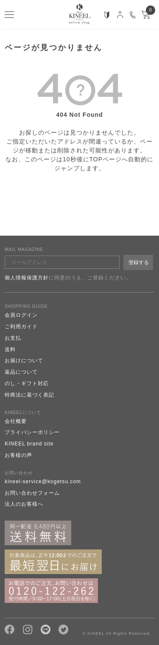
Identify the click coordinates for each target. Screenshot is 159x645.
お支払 (13, 338)
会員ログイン (21, 315)
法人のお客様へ (24, 504)
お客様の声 (18, 455)
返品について (21, 372)
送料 (10, 349)
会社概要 (16, 421)
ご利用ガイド (21, 327)
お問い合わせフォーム (32, 493)
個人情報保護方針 (27, 278)
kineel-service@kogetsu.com (43, 481)
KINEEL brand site (29, 444)
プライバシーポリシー (32, 432)
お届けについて (24, 360)
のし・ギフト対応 (27, 383)
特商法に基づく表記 (29, 395)
